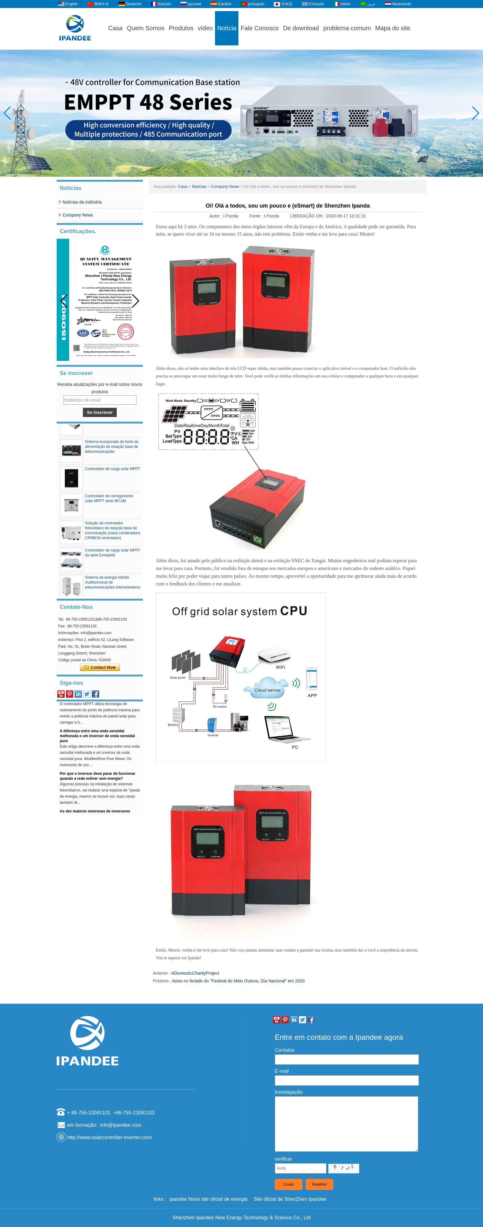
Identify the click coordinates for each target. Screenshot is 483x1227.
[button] (234, 171)
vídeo (205, 28)
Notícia (226, 28)
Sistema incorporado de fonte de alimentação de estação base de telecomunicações (111, 449)
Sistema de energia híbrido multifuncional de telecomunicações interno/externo (112, 584)
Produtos (181, 28)
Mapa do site (393, 28)
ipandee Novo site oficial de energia (208, 1199)
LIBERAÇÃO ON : (308, 215)
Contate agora (100, 667)
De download (301, 28)
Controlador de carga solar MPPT (112, 471)
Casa (115, 28)
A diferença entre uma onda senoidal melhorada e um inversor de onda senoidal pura (97, 738)
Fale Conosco (259, 28)
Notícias (199, 186)
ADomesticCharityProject (195, 973)
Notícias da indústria (82, 202)
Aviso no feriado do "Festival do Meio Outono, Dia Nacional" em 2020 (238, 980)
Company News (78, 215)
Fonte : (256, 215)
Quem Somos (145, 28)
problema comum (347, 28)
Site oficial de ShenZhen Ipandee (290, 1199)
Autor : (216, 215)
